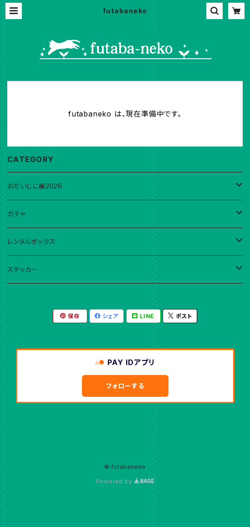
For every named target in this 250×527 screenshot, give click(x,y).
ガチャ (16, 214)
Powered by (125, 481)
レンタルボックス (31, 241)
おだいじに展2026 (34, 186)
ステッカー (22, 269)
